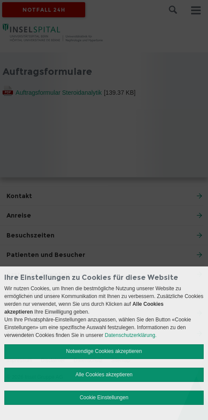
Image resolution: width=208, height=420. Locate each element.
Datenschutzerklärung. (131, 335)
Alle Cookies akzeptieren (103, 375)
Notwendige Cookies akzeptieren (104, 351)
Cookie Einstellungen (104, 397)
